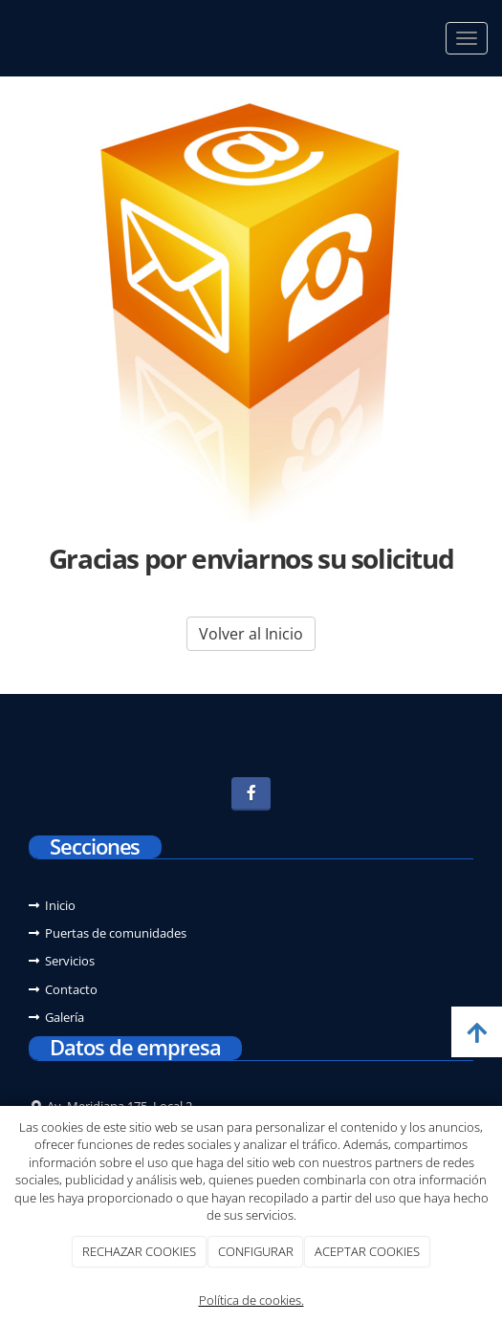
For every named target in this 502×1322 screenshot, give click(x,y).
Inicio (60, 905)
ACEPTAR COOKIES (367, 1251)
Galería (64, 1017)
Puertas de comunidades (115, 933)
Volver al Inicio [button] (251, 633)
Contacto (71, 989)
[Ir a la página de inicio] (9, 38)
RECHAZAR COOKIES (139, 1251)
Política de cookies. (251, 1300)
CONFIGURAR (256, 1251)
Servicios (70, 960)
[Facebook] (251, 794)
